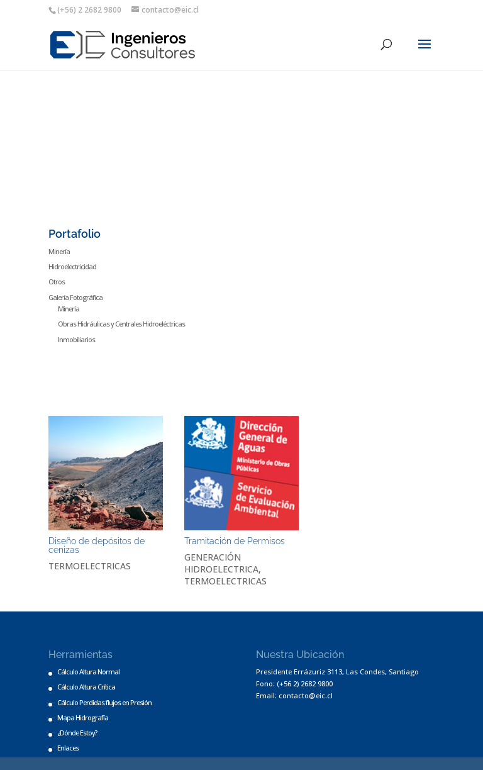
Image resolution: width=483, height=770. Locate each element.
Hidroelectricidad (72, 266)
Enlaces (68, 747)
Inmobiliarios (76, 339)
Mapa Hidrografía (82, 717)
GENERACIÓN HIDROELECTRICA (221, 563)
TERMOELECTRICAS (89, 566)
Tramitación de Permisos (234, 541)
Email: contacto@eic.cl (294, 695)
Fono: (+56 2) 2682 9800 (294, 683)
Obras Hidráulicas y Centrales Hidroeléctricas (121, 323)
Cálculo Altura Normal (88, 671)
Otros (56, 281)
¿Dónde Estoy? (77, 732)
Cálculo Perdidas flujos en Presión (104, 702)
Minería (59, 251)
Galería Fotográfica (75, 297)
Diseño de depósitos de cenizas (96, 545)
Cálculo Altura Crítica (86, 686)
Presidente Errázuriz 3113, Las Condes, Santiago (337, 671)
